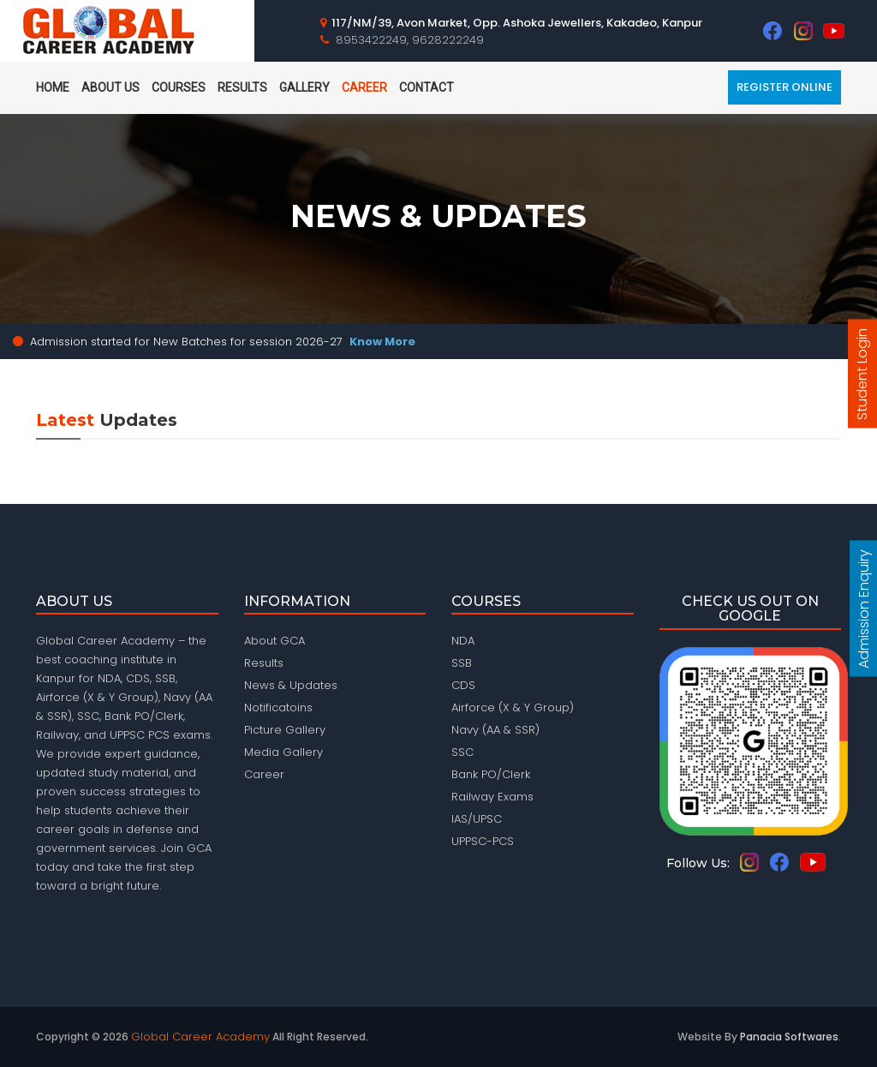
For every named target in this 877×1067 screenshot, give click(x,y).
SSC (462, 752)
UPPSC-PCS (482, 841)
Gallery (304, 87)
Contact (426, 87)
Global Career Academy (200, 1036)
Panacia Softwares (789, 1036)
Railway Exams (492, 796)
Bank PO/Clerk (490, 774)
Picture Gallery (284, 730)
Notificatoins (278, 707)
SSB (461, 663)
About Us (110, 87)
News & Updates (290, 685)
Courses (179, 87)
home (52, 87)
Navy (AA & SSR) (495, 730)
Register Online (784, 87)
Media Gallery (283, 752)
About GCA (274, 640)
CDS (463, 685)
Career (364, 87)
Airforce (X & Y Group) (512, 707)
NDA (462, 640)
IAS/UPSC (476, 819)
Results (242, 87)
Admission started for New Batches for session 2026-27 (222, 341)
